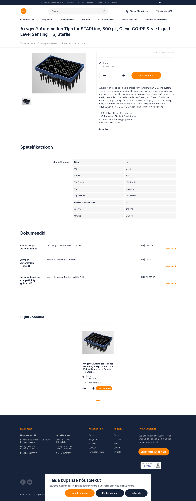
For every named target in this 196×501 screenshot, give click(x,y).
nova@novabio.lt (27, 446)
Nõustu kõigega (80, 493)
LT (164, 3)
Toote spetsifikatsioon (48, 43)
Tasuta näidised (129, 19)
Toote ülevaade (27, 43)
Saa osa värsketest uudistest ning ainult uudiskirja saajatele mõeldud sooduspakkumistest (154, 438)
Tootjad (81, 2)
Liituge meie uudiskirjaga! (154, 451)
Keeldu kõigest (109, 493)
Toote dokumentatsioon (73, 43)
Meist (107, 2)
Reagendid (47, 19)
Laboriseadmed (67, 19)
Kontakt (115, 2)
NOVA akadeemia (106, 19)
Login (106, 63)
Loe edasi (103, 129)
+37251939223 (68, 449)
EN (160, 3)
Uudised (99, 2)
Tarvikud (92, 435)
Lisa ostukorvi (146, 75)
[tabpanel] (98, 359)
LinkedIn (117, 452)
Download (171, 249)
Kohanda (136, 493)
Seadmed (93, 443)
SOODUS (86, 19)
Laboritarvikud (27, 19)
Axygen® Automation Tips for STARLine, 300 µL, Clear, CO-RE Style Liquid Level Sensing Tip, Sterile (97, 367)
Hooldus (90, 2)
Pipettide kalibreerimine (156, 19)
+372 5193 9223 (68, 2)
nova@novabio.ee (51, 2)
